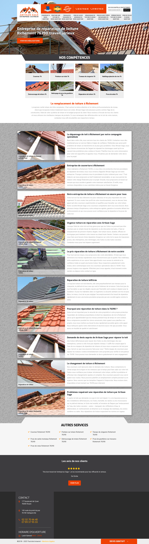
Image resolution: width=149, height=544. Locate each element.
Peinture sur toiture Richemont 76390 (73, 433)
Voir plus (74, 483)
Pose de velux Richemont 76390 (42, 446)
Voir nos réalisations (30, 41)
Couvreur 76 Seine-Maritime (46, 17)
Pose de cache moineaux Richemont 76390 (44, 440)
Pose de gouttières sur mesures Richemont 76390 (104, 440)
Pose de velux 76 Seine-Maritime (127, 17)
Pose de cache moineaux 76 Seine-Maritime (78, 17)
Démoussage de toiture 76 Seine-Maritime (90, 17)
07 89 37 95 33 (97, 9)
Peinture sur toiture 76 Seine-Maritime (56, 17)
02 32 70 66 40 (82, 9)
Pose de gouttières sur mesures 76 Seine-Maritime (103, 17)
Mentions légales (48, 541)
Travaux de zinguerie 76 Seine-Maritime (67, 17)
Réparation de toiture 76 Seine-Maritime (116, 17)
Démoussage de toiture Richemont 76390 (74, 440)
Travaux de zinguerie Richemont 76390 (104, 433)
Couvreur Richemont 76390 (40, 432)
